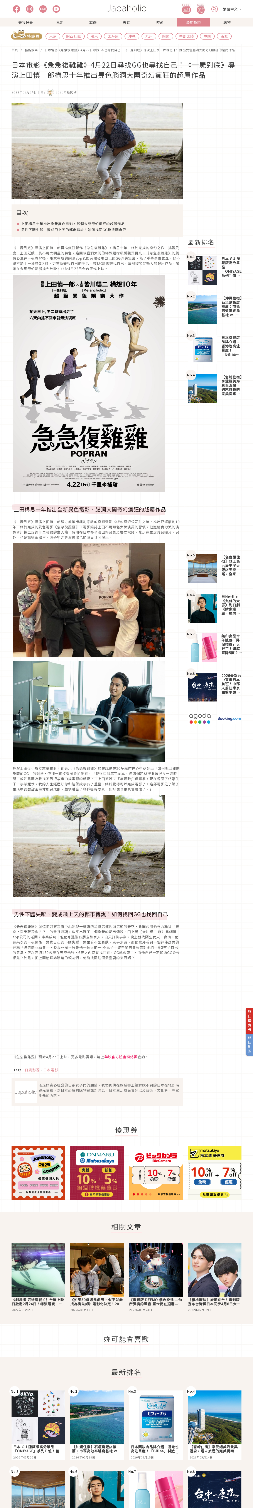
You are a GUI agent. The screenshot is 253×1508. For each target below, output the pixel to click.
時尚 (160, 22)
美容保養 (25, 22)
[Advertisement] (217, 168)
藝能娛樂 (193, 22)
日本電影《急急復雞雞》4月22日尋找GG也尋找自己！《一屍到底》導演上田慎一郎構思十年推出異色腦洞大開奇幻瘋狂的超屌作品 (140, 50)
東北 (224, 36)
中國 (207, 36)
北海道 (113, 36)
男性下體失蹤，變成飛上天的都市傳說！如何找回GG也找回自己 (73, 229)
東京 (53, 36)
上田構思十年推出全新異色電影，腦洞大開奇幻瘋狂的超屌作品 (73, 223)
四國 (166, 36)
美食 (126, 22)
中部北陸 (186, 36)
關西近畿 (73, 36)
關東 (94, 36)
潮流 (59, 22)
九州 (149, 36)
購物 (227, 22)
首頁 (15, 50)
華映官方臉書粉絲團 (121, 1056)
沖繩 (132, 36)
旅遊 (93, 22)
